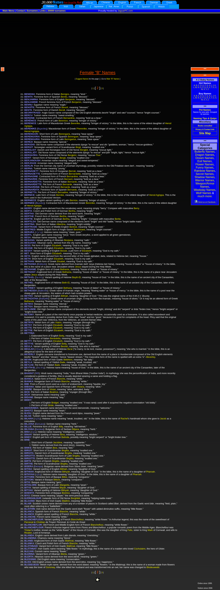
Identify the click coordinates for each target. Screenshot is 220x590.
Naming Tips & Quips (204, 118)
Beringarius (70, 139)
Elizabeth (56, 245)
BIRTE (27, 461)
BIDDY (27, 400)
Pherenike (81, 128)
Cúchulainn (139, 548)
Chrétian (40, 522)
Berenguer (73, 136)
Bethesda (29, 301)
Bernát (72, 171)
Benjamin (70, 99)
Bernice (74, 200)
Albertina (60, 224)
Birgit (78, 147)
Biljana (75, 429)
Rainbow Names (204, 170)
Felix (130, 530)
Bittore (56, 479)
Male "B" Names (112, 79)
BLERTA (28, 556)
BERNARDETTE (33, 184)
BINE (27, 439)
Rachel (124, 418)
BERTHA (29, 213)
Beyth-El (76, 277)
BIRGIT (28, 450)
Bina (62, 434)
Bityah (63, 487)
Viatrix (58, 322)
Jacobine (57, 442)
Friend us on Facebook (205, 202)
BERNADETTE (32, 173)
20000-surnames (57, 10)
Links (43, 10)
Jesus (78, 266)
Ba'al (69, 349)
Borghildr (75, 498)
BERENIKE (30, 128)
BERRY (28, 208)
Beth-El (66, 282)
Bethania (64, 269)
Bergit (63, 157)
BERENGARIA (32, 139)
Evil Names (204, 161)
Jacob (163, 418)
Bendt (62, 110)
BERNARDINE (32, 187)
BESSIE (28, 248)
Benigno (65, 94)
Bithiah (64, 296)
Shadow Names (205, 177)
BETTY (28, 341)
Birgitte (55, 461)
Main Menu (8, 10)
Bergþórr (72, 155)
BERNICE (29, 195)
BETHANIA (30, 264)
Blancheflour (77, 519)
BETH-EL (29, 277)
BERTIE (28, 219)
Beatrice (54, 392)
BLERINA (29, 554)
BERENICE (30, 123)
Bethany (67, 288)
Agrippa (28, 126)
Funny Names (204, 167)
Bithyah (66, 471)
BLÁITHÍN (29, 509)
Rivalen (28, 532)
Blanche (61, 378)
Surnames (32, 10)
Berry (136, 208)
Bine (55, 447)
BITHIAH (29, 471)
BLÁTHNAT (30, 548)
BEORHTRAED (32, 112)
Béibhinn (67, 359)
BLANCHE (30, 516)
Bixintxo (66, 493)
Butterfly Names (205, 151)
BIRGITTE (29, 458)
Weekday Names (204, 189)
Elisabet (61, 261)
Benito (64, 96)
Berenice (63, 120)
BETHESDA (30, 290)
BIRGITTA (29, 455)
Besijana (68, 240)
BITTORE (29, 477)
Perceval (28, 522)
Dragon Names (204, 154)
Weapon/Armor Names (204, 185)
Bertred (73, 227)
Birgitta (65, 450)
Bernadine (63, 192)
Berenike (75, 123)
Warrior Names (204, 180)
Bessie (63, 250)
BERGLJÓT (30, 152)
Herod (168, 123)
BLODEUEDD (31, 564)
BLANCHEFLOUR (33, 527)
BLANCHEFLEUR (33, 519)
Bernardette (75, 173)
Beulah (64, 346)
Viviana (80, 386)
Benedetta (55, 338)
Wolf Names (203, 193)
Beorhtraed (79, 229)
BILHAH (28, 418)
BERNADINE (31, 176)
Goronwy (50, 567)
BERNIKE (29, 203)
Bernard (68, 179)
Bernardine (69, 118)
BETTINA (29, 333)
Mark (150, 530)
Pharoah (150, 471)
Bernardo (72, 181)
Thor (98, 155)
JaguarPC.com (125, 10)
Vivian (53, 389)
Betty (61, 335)
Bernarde (67, 184)
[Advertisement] (110, 40)
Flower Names (204, 164)
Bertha (72, 211)
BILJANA (29, 424)
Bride (51, 405)
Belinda (65, 437)
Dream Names (204, 157)
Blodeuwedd (153, 567)
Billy (61, 426)
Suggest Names (82, 79)
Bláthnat (69, 540)
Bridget (55, 402)
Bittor (64, 477)
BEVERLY (29, 354)
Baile (62, 362)
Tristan (27, 530)
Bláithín (66, 501)
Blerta (64, 554)
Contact (20, 10)
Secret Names (204, 173)
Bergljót (84, 150)
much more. (205, 196)
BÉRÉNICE (30, 120)
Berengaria (64, 134)
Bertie (118, 219)
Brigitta (76, 455)
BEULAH (29, 349)
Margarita (64, 485)
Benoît (64, 107)
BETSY (28, 325)
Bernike (60, 195)
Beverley (150, 357)
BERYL (28, 234)
